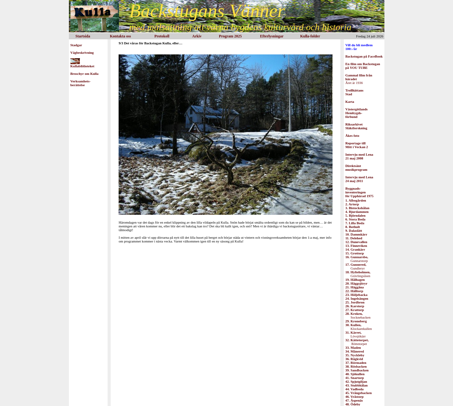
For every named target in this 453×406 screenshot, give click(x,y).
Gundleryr (355, 266)
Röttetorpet (357, 342)
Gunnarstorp (356, 259)
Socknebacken (358, 315)
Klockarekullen (358, 327)
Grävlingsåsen (358, 274)
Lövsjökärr (355, 334)
